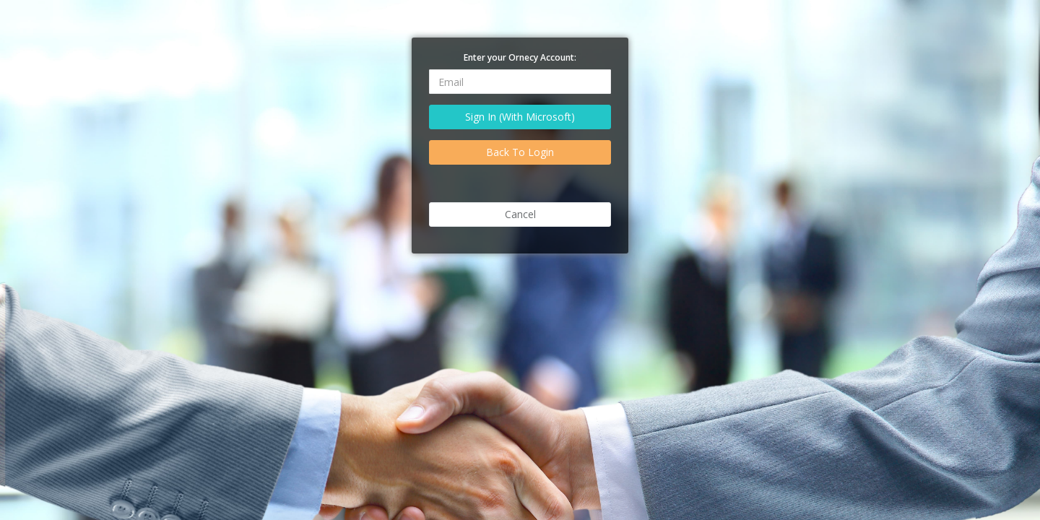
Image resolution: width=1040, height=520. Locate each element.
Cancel (520, 214)
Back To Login (520, 152)
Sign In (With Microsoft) (520, 117)
